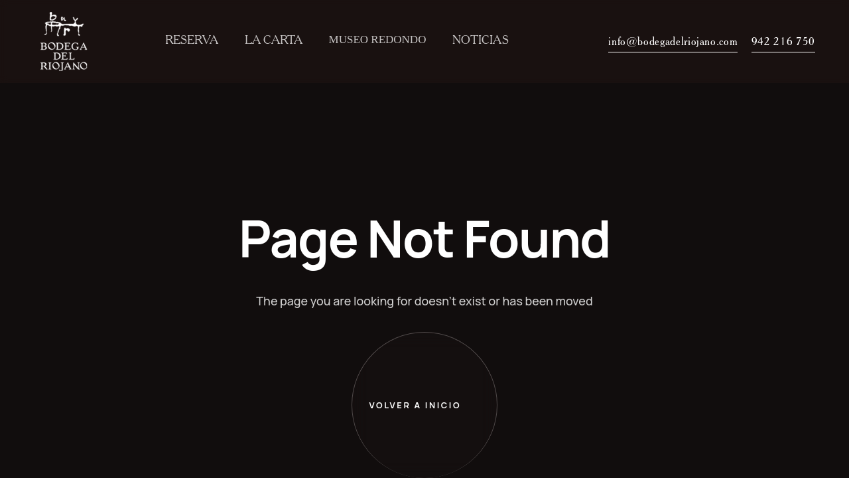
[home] (68, 41)
